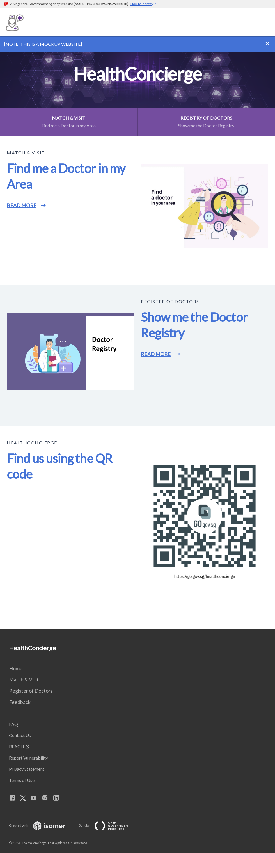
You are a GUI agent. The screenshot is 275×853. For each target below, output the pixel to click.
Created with (41, 825)
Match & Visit (24, 679)
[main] (137, 332)
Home (15, 668)
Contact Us (20, 735)
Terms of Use (22, 780)
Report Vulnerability (28, 757)
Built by (109, 825)
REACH (16, 746)
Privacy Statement (26, 769)
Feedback (20, 702)
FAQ (13, 724)
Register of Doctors (31, 691)
